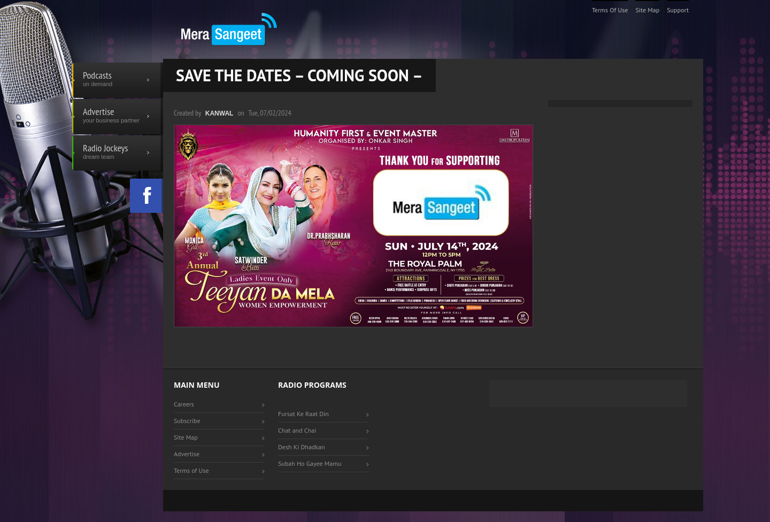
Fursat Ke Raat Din (303, 414)
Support (678, 10)
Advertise (117, 116)
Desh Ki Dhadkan (301, 447)
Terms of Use (610, 10)
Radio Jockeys (117, 153)
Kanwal (219, 113)
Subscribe (187, 421)
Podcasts (117, 80)
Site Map (647, 10)
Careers (184, 404)
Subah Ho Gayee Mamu (309, 463)
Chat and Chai (297, 430)
